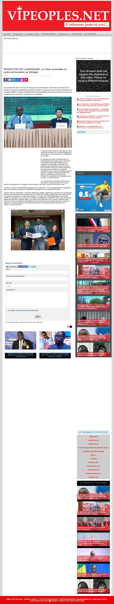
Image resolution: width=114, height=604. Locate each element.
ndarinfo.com (93, 462)
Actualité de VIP (32, 34)
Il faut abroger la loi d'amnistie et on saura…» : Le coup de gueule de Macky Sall (93, 575)
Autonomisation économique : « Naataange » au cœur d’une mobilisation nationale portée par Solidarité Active (93, 111)
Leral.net (93, 459)
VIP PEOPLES (90, 34)
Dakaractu (93, 436)
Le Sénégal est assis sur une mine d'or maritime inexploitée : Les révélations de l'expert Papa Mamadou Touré (92, 337)
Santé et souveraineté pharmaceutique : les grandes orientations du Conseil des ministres (92, 260)
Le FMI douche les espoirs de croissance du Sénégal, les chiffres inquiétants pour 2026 (93, 245)
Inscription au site (64, 601)
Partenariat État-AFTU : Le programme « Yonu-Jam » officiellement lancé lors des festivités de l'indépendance (91, 306)
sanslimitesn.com (93, 466)
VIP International (11, 38)
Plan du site (44, 601)
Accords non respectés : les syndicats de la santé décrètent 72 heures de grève (93, 118)
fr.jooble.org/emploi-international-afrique (93, 448)
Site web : (9, 283)
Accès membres (35, 601)
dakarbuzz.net (93, 440)
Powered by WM (79, 601)
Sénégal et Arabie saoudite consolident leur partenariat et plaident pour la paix (93, 123)
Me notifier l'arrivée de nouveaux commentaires (24, 310)
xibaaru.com (93, 477)
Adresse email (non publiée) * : (15, 276)
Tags (71, 601)
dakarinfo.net (93, 444)
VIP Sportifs (18, 34)
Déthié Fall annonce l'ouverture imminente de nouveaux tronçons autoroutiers (20, 355)
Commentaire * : (11, 290)
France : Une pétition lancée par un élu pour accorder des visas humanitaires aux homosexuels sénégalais (93, 229)
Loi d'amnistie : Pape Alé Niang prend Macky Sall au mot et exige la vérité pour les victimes (55, 355)
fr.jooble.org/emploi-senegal (93, 451)
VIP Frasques (63, 34)
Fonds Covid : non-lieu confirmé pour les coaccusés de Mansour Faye (92, 276)
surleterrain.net (93, 470)
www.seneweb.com (93, 473)
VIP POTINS (77, 34)
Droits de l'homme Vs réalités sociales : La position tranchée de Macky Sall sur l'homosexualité (92, 558)
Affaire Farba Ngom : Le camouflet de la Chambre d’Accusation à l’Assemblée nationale (91, 322)
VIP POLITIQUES (48, 34)
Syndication (54, 601)
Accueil (7, 34)
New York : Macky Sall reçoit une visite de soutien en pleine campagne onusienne (92, 354)
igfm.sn (93, 455)
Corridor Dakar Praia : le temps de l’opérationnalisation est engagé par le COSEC (91, 543)
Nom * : (8, 269)
